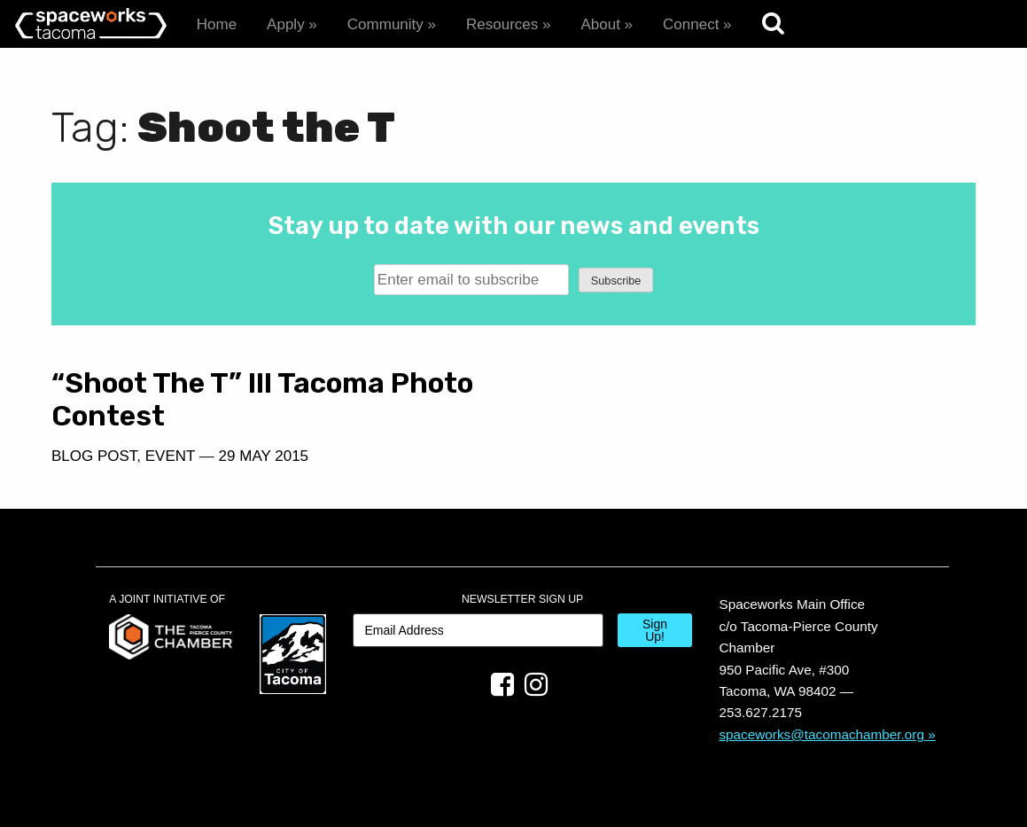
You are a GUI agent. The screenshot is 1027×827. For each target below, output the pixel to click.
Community (385, 24)
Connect (691, 24)
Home (217, 24)
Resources (502, 24)
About (599, 24)
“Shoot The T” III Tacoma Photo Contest (262, 399)
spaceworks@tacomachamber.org (821, 734)
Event (170, 456)
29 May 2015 (263, 456)
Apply (286, 24)
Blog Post (93, 456)
